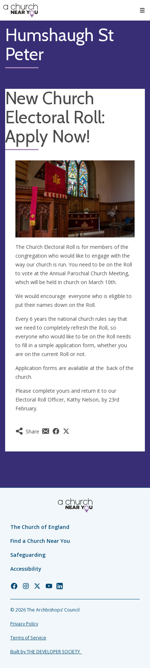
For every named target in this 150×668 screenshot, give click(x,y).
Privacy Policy (24, 624)
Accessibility (25, 568)
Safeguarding (27, 554)
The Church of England (39, 526)
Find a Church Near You (40, 540)
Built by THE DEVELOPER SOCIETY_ (46, 652)
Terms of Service (28, 638)
